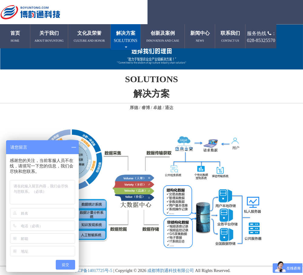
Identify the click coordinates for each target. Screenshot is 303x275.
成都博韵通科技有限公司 (170, 270)
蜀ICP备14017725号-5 (92, 270)
